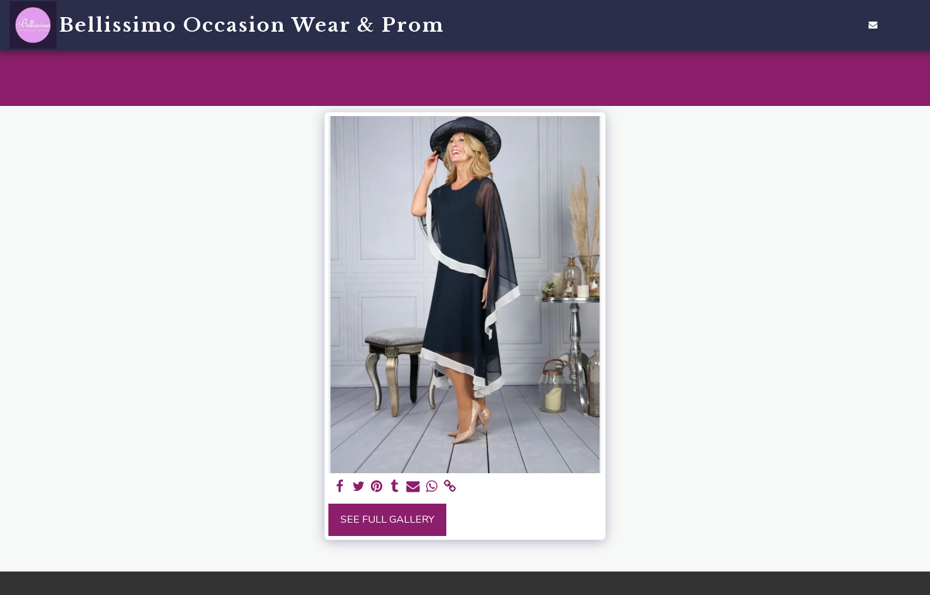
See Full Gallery (387, 519)
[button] (815, 24)
